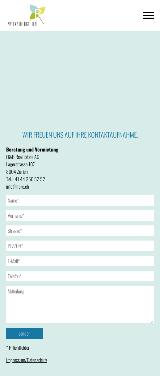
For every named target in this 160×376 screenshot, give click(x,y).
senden (25, 333)
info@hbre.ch (17, 186)
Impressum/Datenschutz (26, 360)
